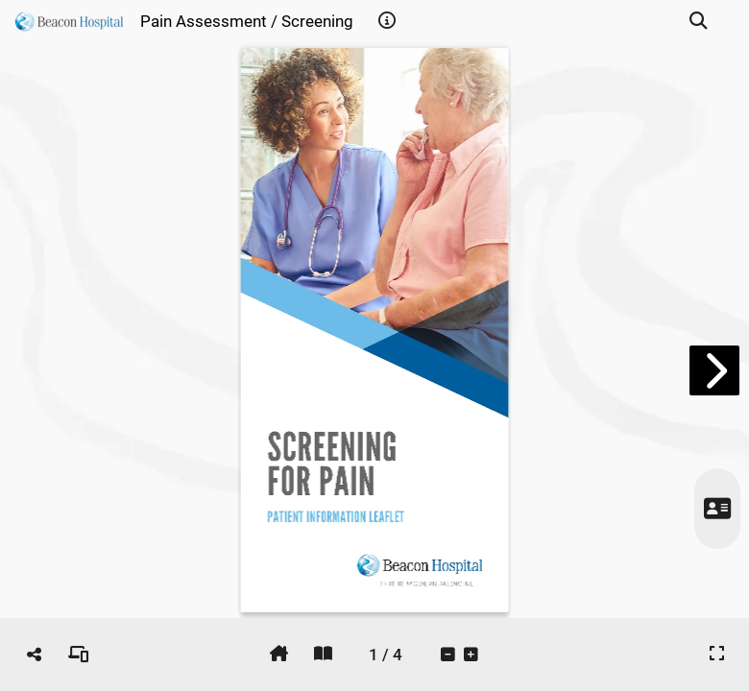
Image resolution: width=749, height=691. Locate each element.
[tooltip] (387, 21)
